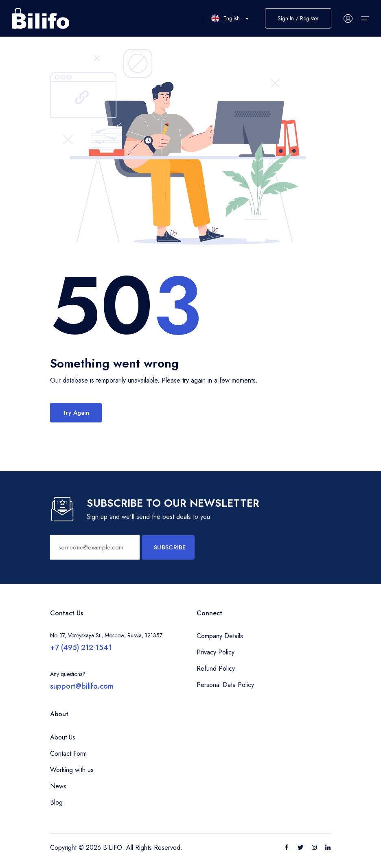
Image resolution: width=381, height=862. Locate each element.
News (58, 786)
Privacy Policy (215, 652)
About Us (62, 737)
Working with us (72, 769)
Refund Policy (216, 668)
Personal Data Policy (225, 684)
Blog (56, 802)
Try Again (76, 412)
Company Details (220, 636)
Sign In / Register (298, 18)
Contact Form (68, 753)
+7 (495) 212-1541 (81, 647)
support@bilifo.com (82, 686)
